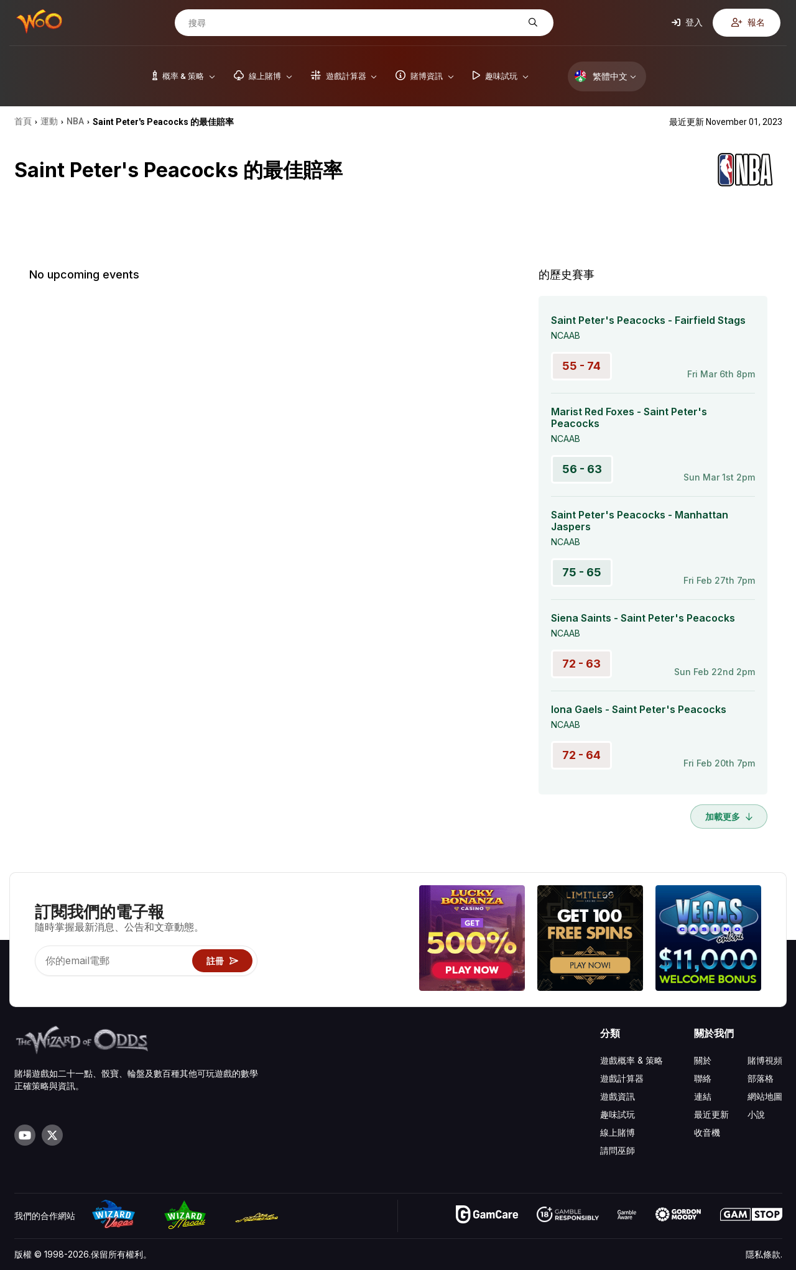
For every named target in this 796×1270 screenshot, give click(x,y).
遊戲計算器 (622, 1078)
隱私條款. (764, 1254)
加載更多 (728, 816)
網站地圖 (764, 1096)
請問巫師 (617, 1150)
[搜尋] (354, 23)
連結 (702, 1096)
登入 (687, 22)
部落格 (760, 1078)
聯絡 (702, 1078)
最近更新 (711, 1114)
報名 (748, 22)
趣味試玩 (617, 1114)
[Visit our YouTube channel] (24, 1135)
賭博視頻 (764, 1060)
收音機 (707, 1132)
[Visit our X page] (52, 1135)
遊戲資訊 (617, 1096)
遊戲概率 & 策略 (631, 1060)
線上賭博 (617, 1132)
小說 (756, 1114)
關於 (702, 1060)
